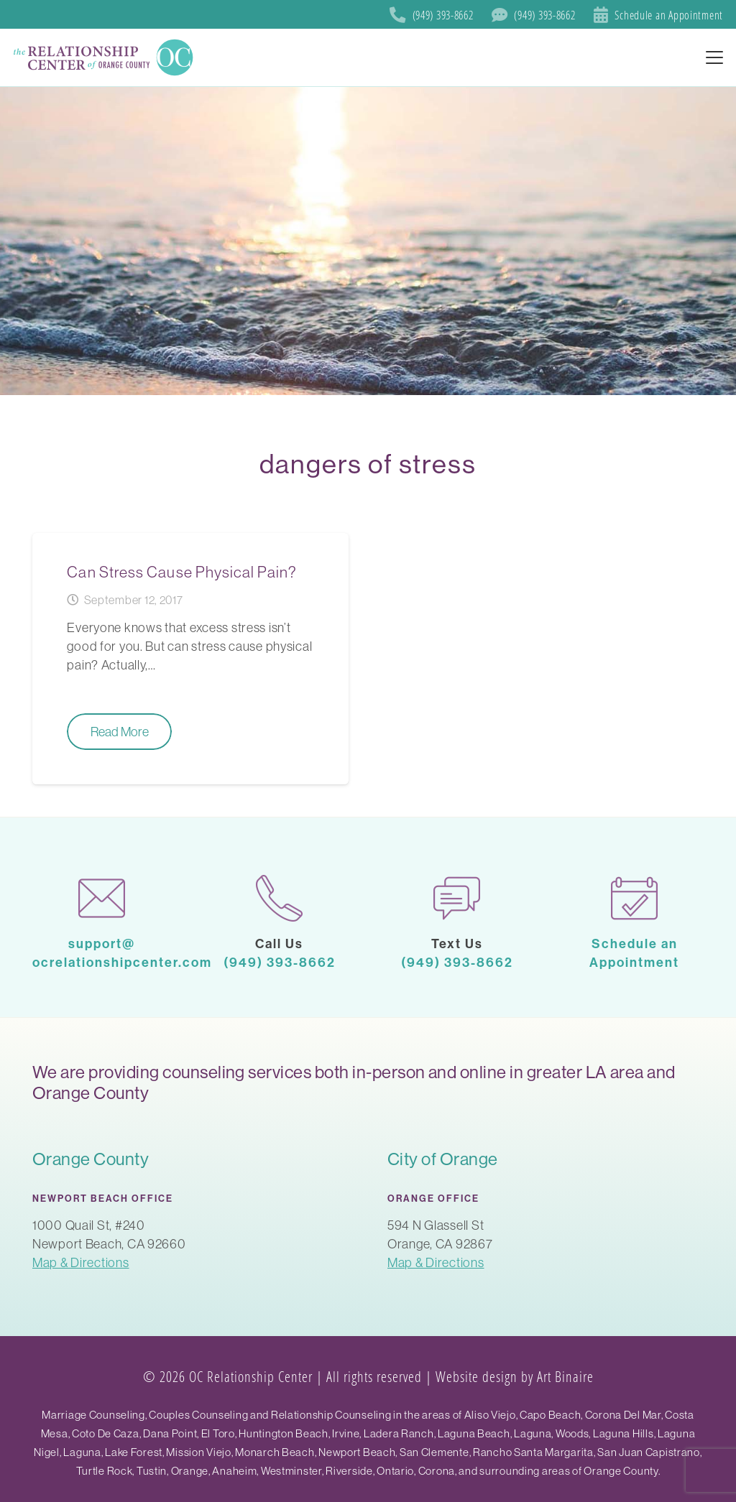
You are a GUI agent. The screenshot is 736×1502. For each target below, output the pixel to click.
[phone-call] (279, 898)
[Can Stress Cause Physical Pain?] (190, 658)
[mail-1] (101, 898)
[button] (715, 57)
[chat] (456, 898)
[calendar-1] (634, 898)
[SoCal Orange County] (105, 57)
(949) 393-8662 (280, 962)
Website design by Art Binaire (515, 1376)
